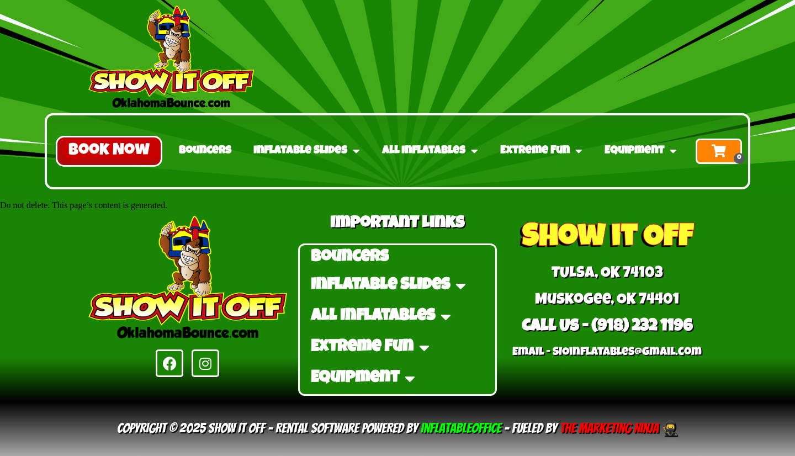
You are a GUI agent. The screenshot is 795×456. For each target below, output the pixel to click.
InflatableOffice (461, 428)
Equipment (641, 151)
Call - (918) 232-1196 (542, 37)
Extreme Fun (541, 151)
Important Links (397, 224)
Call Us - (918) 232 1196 (607, 327)
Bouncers (205, 151)
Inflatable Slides (306, 151)
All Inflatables (430, 151)
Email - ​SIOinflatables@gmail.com (607, 352)
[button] (109, 151)
